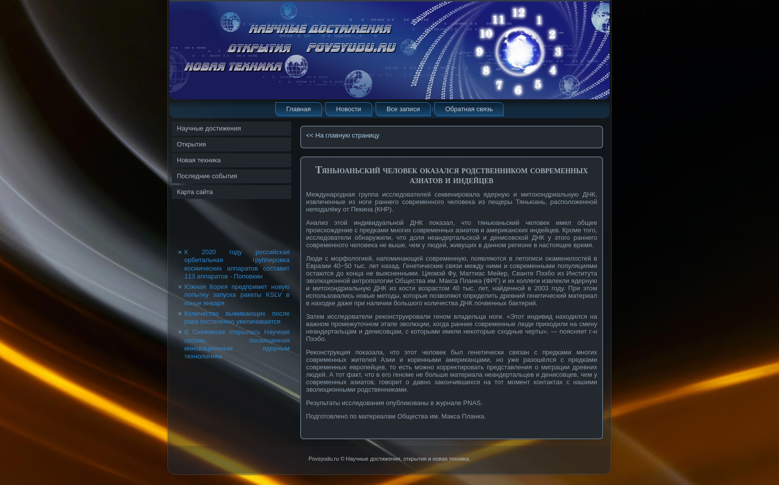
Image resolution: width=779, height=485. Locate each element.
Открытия (191, 144)
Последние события (207, 176)
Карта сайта (195, 192)
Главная (298, 109)
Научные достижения (209, 128)
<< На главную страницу (343, 135)
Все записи (403, 109)
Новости (348, 109)
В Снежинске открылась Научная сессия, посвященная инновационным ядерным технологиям (237, 344)
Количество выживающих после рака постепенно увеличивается (237, 317)
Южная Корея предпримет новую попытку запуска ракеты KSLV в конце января (237, 295)
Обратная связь (469, 109)
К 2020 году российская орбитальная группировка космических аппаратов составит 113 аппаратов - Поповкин (237, 264)
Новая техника (199, 160)
